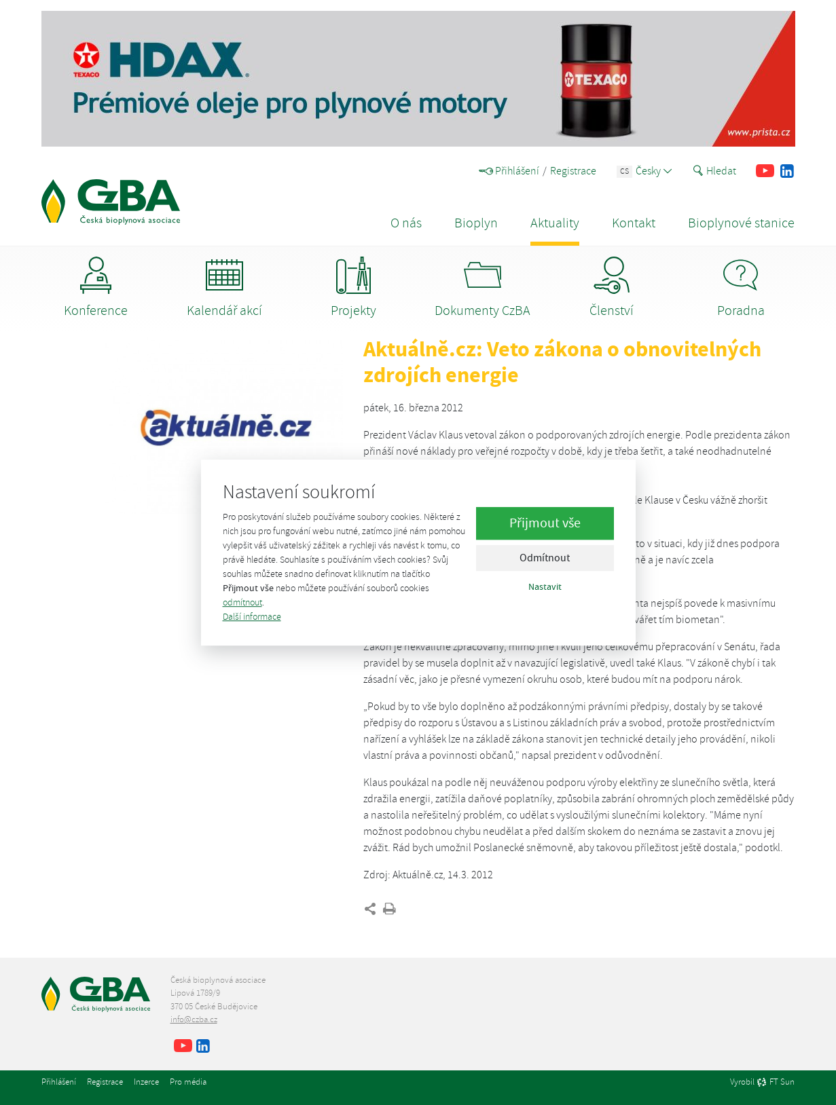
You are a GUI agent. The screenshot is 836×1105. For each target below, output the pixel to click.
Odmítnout (545, 558)
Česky (644, 171)
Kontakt (633, 222)
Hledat (714, 171)
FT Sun (776, 1082)
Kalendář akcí (224, 288)
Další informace (252, 616)
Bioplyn (476, 222)
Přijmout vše (545, 523)
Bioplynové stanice (741, 222)
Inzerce (146, 1081)
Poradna (741, 288)
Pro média (188, 1081)
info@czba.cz (193, 1019)
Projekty (353, 288)
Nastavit (545, 587)
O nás (406, 222)
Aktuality (554, 222)
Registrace (573, 171)
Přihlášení (509, 171)
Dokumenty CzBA (482, 288)
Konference (96, 288)
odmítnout (242, 602)
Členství (611, 288)
